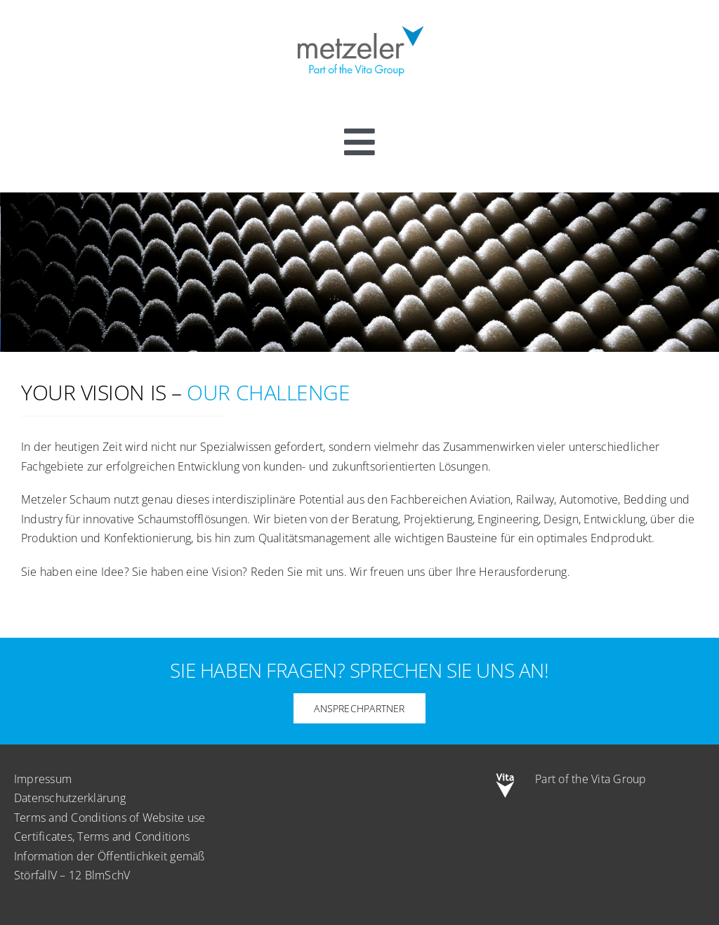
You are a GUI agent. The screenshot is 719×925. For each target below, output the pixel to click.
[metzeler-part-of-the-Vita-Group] (359, 23)
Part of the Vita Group (590, 779)
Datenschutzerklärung (70, 798)
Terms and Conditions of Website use (109, 817)
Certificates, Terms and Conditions (102, 836)
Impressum (43, 779)
